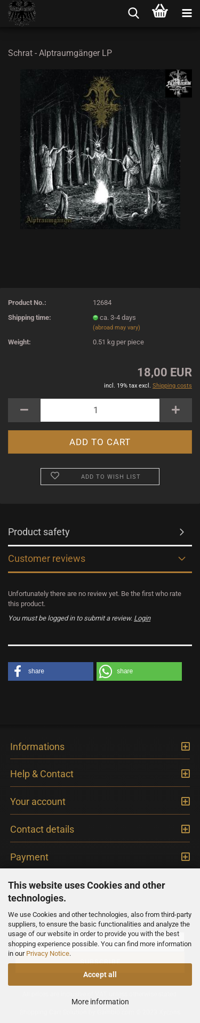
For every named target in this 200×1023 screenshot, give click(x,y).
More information (100, 1001)
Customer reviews (46, 558)
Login (142, 618)
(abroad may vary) (116, 327)
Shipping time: (29, 317)
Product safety (39, 531)
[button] (50, 671)
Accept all (100, 974)
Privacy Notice (47, 953)
